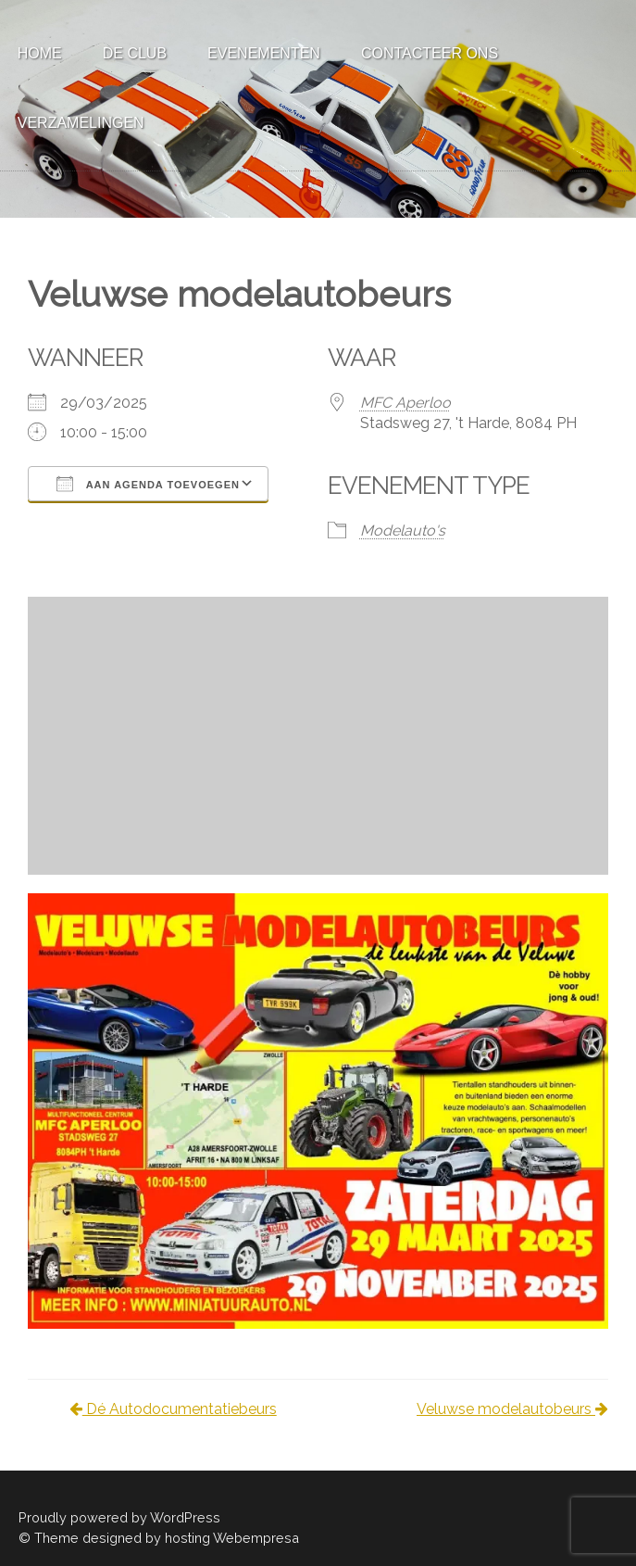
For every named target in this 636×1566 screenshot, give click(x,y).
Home (40, 53)
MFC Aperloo (405, 402)
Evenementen (263, 53)
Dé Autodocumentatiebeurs (173, 1409)
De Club (135, 53)
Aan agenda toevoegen (148, 483)
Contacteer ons (429, 53)
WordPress (185, 1517)
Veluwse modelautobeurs (512, 1409)
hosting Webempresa (232, 1538)
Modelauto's (402, 530)
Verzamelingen (81, 123)
